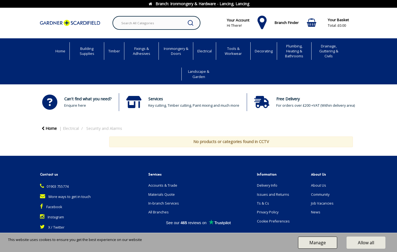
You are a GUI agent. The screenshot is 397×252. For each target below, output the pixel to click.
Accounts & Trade (162, 185)
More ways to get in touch (65, 196)
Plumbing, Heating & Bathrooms (294, 51)
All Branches (158, 212)
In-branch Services (163, 203)
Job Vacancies (322, 203)
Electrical (204, 51)
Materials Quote (161, 194)
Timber (114, 51)
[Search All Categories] (156, 23)
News (315, 212)
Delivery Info (267, 185)
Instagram (52, 217)
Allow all (366, 243)
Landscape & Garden (198, 74)
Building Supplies (87, 51)
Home (60, 51)
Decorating (264, 51)
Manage (317, 243)
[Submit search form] (190, 23)
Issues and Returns (273, 194)
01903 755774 (54, 186)
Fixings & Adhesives (141, 51)
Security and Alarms (104, 128)
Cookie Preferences (273, 221)
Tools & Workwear (233, 51)
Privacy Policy (267, 212)
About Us (318, 185)
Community (320, 194)
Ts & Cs (263, 203)
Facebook (51, 207)
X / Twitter (52, 227)
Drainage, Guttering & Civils (328, 51)
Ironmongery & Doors (176, 51)
